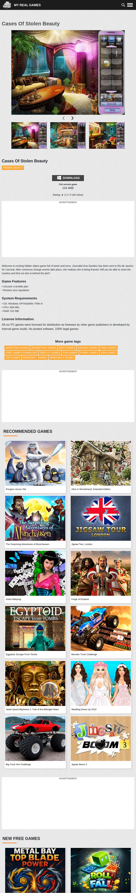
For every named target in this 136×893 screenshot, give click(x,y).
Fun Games (70, 352)
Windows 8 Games (62, 357)
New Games (108, 352)
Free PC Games (50, 352)
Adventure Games (43, 347)
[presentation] (64, 118)
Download (68, 178)
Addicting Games (17, 347)
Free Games (108, 347)
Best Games (67, 347)
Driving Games (88, 347)
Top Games (12, 357)
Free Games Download (21, 352)
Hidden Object (13, 167)
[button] (29, 138)
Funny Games (89, 352)
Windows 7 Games (35, 357)
